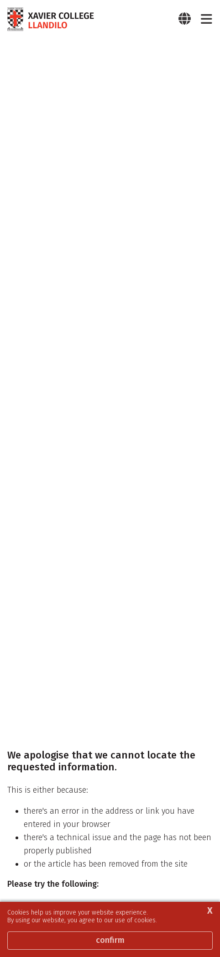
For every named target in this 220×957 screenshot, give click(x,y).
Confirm (110, 940)
